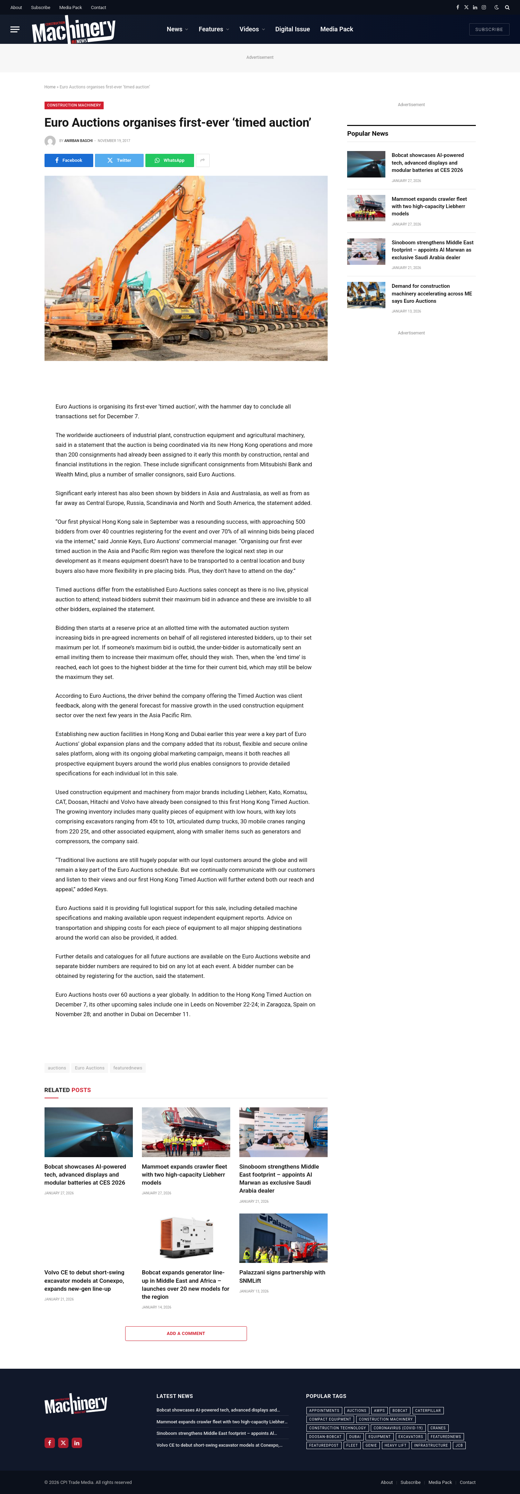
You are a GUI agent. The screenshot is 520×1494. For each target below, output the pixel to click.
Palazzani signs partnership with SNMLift (282, 1276)
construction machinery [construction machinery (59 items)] (386, 1419)
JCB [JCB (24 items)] (459, 1445)
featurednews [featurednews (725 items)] (446, 1437)
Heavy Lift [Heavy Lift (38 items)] (396, 1445)
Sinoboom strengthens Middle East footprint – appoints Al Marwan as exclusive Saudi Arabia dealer (279, 1178)
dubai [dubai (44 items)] (355, 1437)
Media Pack (70, 7)
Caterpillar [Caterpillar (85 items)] (428, 1411)
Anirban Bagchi (78, 141)
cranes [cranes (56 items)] (438, 1428)
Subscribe (40, 7)
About (16, 7)
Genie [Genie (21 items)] (371, 1445)
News (174, 29)
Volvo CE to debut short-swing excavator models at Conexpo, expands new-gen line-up (85, 1280)
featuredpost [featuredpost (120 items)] (324, 1445)
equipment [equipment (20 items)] (379, 1437)
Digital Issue (292, 29)
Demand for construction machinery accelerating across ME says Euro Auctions (432, 293)
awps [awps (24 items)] (379, 1411)
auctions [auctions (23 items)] (357, 1411)
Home (50, 87)
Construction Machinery (74, 105)
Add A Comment (186, 1333)
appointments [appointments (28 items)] (324, 1411)
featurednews (128, 1067)
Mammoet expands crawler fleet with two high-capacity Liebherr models (184, 1174)
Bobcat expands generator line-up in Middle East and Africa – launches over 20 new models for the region (186, 1284)
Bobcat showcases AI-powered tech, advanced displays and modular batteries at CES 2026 (85, 1174)
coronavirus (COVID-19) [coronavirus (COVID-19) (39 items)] (398, 1428)
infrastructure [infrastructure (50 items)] (431, 1445)
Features (211, 29)
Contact (98, 7)
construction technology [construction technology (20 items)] (337, 1428)
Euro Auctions (90, 1067)
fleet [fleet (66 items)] (352, 1445)
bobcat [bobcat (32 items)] (400, 1411)
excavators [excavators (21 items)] (411, 1437)
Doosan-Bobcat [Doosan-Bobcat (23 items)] (325, 1437)
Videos (249, 29)
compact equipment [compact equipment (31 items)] (330, 1419)
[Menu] (14, 29)
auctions (57, 1067)
